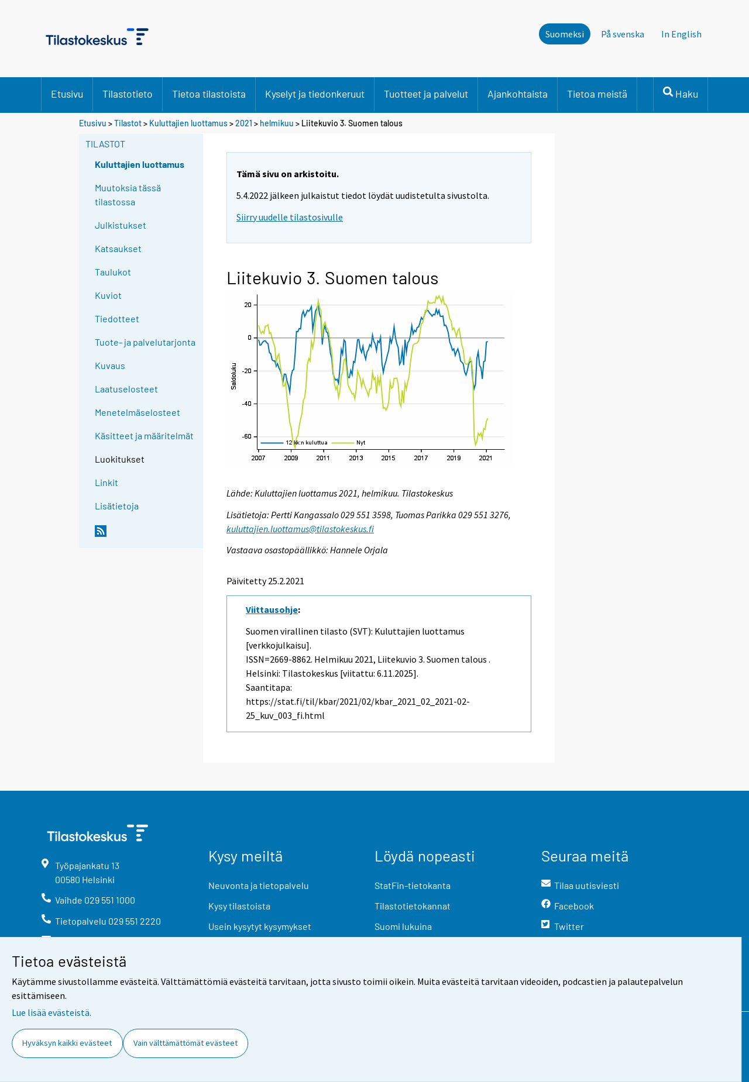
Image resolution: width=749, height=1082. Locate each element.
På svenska (622, 34)
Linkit (106, 482)
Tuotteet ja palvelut (426, 93)
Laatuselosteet (126, 388)
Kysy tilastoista (239, 905)
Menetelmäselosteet (137, 412)
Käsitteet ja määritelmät (144, 435)
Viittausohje (272, 609)
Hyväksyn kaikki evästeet (67, 1043)
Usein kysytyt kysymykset (259, 926)
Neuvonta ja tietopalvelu (258, 885)
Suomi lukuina (403, 926)
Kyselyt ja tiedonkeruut (315, 93)
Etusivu (67, 93)
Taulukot (113, 271)
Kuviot (108, 295)
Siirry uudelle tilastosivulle (289, 217)
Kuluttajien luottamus (188, 123)
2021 (243, 123)
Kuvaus (110, 365)
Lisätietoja (117, 505)
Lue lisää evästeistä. (51, 1012)
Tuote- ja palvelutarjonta (145, 341)
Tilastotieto (127, 93)
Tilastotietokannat (412, 905)
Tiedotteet (117, 318)
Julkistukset (120, 224)
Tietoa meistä (597, 93)
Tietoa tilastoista (209, 93)
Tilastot (128, 123)
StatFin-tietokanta (412, 885)
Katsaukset (118, 248)
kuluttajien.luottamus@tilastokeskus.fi (300, 529)
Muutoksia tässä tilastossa (128, 194)
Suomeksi (564, 34)
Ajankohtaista (517, 93)
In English (681, 34)
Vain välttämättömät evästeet (185, 1043)
